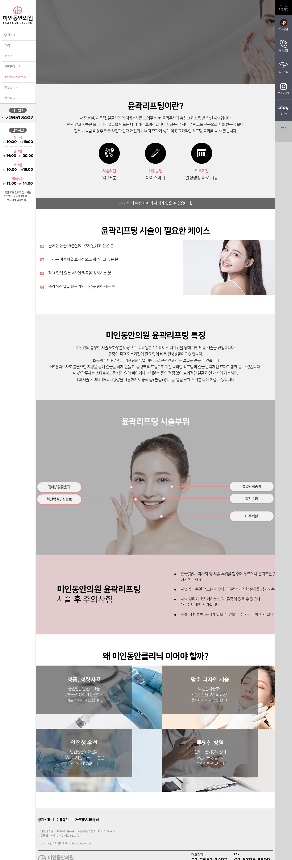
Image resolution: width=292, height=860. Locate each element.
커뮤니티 (10, 98)
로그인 (283, 5)
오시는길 (283, 67)
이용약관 (62, 828)
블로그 (283, 109)
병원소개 (10, 35)
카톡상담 (283, 24)
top (283, 128)
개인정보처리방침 (87, 828)
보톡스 (8, 56)
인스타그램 (283, 88)
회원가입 (284, 9)
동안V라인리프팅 (15, 77)
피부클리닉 (11, 87)
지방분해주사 (12, 66)
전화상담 (283, 45)
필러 (7, 45)
